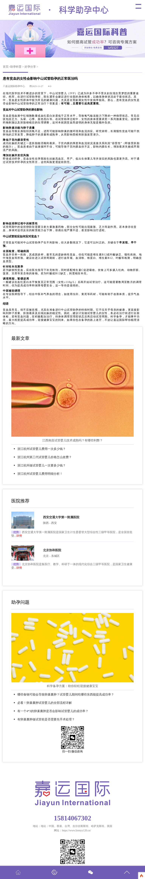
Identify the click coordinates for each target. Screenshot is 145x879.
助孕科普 (16, 66)
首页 (5, 66)
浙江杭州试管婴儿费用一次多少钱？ (41, 448)
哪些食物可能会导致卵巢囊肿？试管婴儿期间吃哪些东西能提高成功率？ (65, 694)
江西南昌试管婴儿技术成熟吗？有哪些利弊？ (72, 440)
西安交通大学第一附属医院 (61, 517)
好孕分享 (30, 66)
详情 (19, 535)
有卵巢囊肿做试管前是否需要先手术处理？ (46, 719)
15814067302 (72, 818)
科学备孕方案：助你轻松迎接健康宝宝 (72, 686)
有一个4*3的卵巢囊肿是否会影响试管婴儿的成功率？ (52, 711)
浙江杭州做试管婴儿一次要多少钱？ (41, 465)
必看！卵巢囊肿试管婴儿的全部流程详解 (44, 702)
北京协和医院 (52, 550)
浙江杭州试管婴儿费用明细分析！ (40, 473)
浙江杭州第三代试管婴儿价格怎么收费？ (44, 457)
